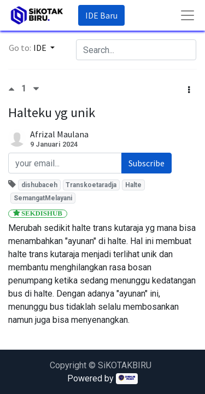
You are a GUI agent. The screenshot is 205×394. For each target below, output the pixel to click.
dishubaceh (39, 185)
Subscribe (146, 163)
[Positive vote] (14, 89)
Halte (133, 185)
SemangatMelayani (43, 198)
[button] (189, 90)
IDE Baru (101, 15)
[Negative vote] (36, 89)
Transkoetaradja (91, 185)
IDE (40, 47)
